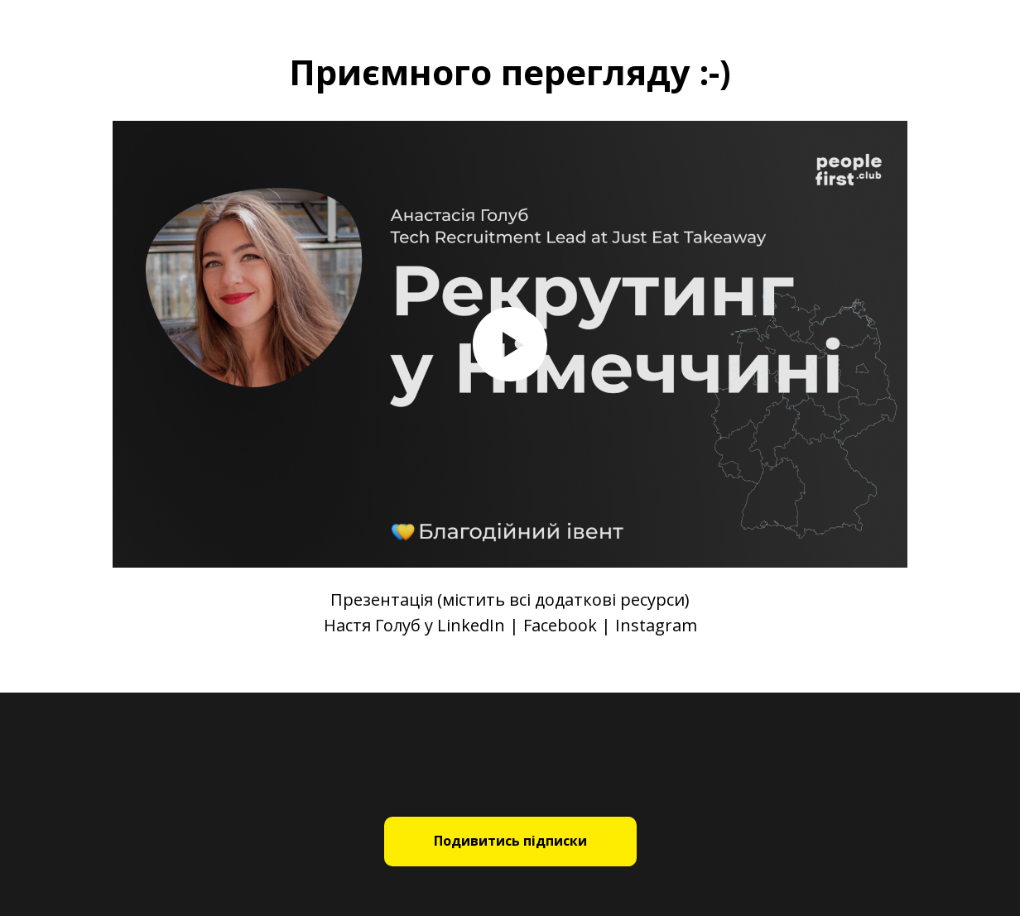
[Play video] (510, 344)
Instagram (656, 625)
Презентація (381, 599)
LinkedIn (471, 625)
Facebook (560, 625)
